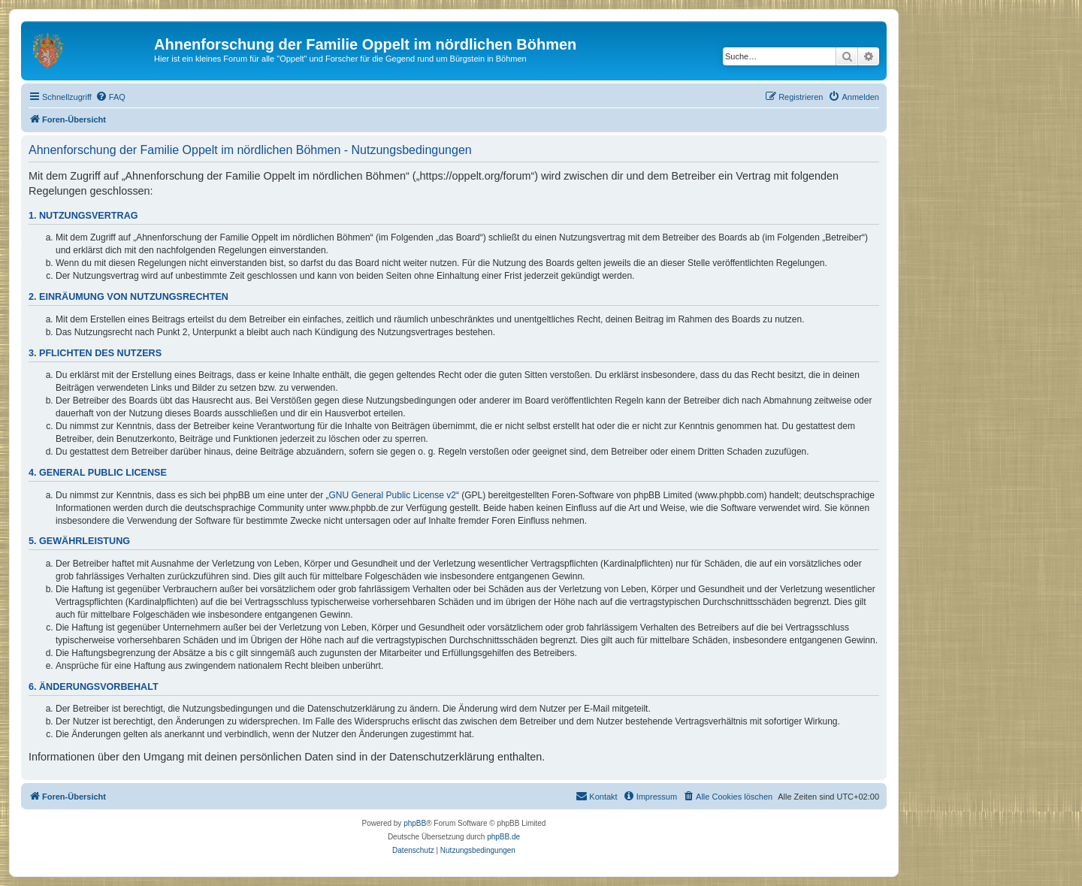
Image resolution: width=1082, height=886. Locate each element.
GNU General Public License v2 (392, 495)
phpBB (414, 823)
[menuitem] (110, 97)
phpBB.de (503, 837)
